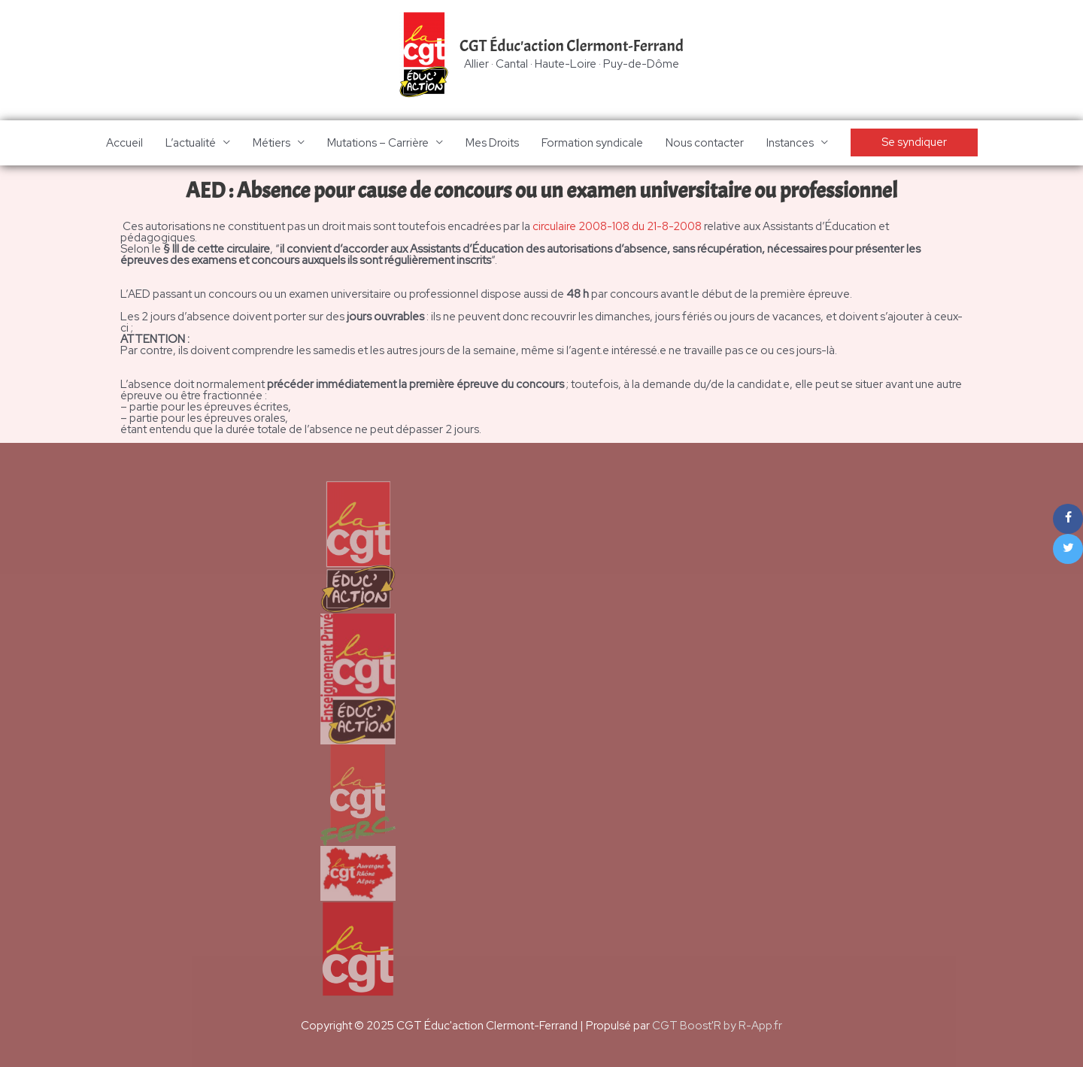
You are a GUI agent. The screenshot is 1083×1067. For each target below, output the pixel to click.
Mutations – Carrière (378, 142)
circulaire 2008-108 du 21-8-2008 (617, 226)
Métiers (271, 142)
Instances (790, 142)
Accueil (124, 142)
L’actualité (190, 142)
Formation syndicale (592, 142)
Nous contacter (705, 142)
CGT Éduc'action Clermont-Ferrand (571, 45)
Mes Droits (492, 142)
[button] (914, 143)
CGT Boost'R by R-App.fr (717, 1025)
